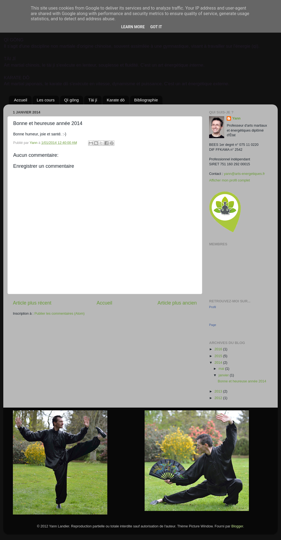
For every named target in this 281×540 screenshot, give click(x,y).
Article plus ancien (177, 303)
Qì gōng (71, 100)
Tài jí (92, 100)
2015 (218, 356)
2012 (218, 398)
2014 (218, 363)
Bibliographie (146, 100)
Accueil (20, 100)
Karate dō (116, 100)
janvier (224, 375)
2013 (218, 391)
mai (222, 369)
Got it (156, 27)
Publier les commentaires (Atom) (59, 314)
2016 (218, 349)
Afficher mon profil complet (229, 180)
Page (212, 324)
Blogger (237, 526)
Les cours (46, 100)
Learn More (133, 27)
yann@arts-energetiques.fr (244, 174)
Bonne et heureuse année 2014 (242, 381)
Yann (236, 118)
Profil (212, 307)
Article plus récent (32, 303)
